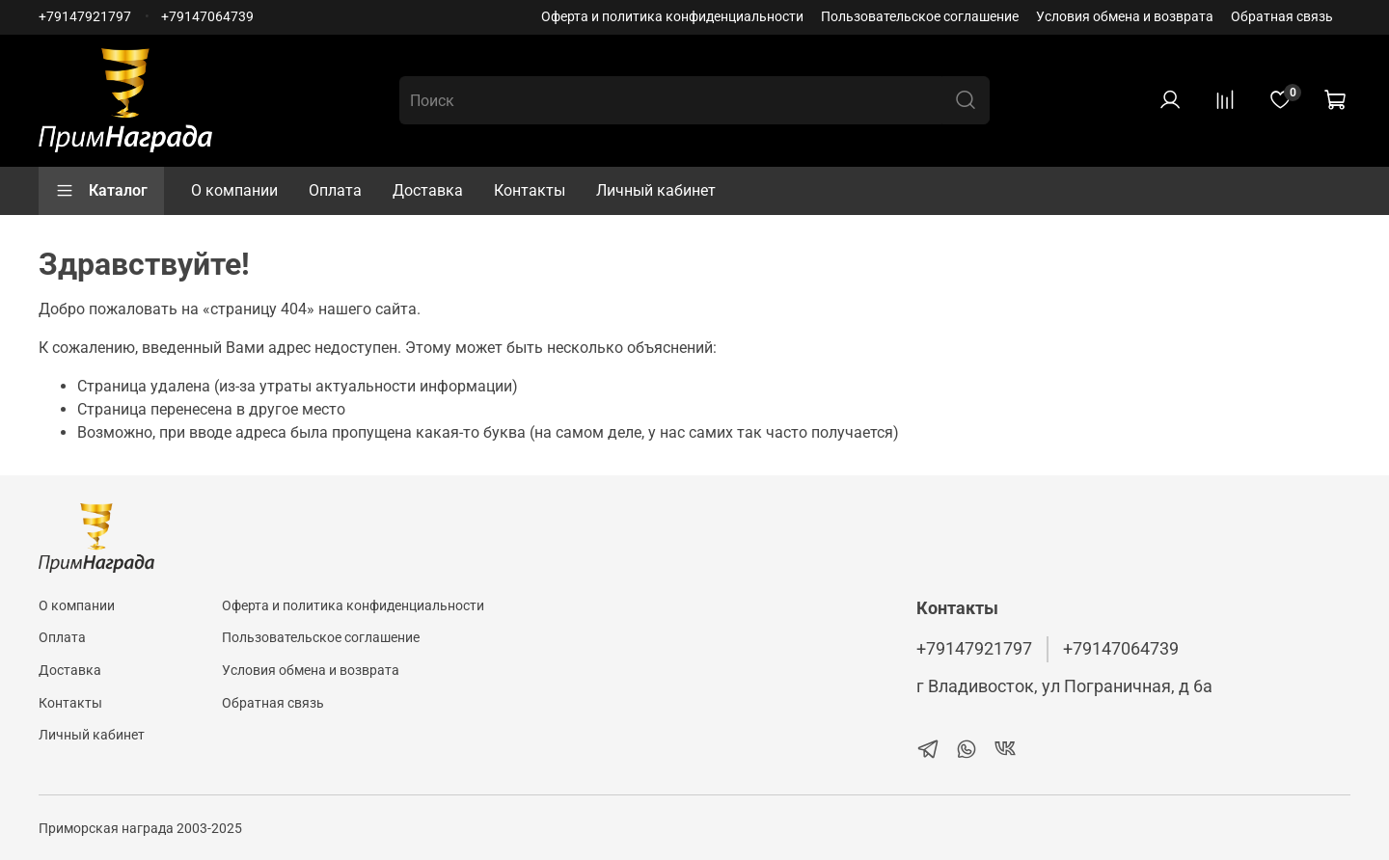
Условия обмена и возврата (1124, 17)
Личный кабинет (656, 190)
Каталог (101, 191)
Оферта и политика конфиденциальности (672, 17)
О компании (234, 190)
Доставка (428, 190)
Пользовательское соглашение (920, 17)
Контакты (529, 190)
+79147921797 (85, 17)
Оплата (335, 190)
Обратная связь (1282, 17)
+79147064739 (207, 17)
